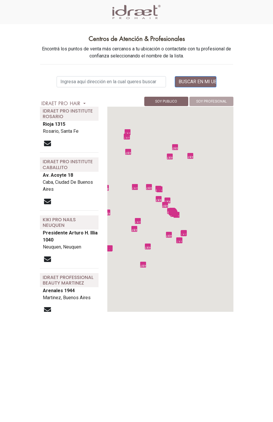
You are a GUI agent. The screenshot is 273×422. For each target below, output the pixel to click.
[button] (159, 199)
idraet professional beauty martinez (68, 280)
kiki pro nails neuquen (59, 222)
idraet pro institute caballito (68, 164)
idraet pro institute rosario (68, 114)
